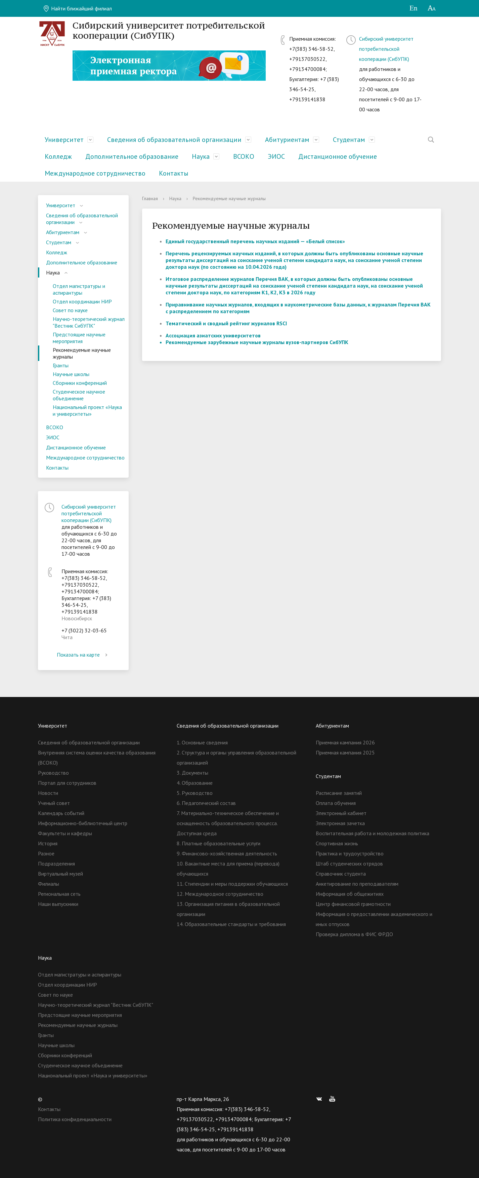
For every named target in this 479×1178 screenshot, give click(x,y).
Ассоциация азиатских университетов (213, 335)
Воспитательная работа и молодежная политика (372, 833)
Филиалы (48, 883)
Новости (48, 792)
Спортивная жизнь (337, 843)
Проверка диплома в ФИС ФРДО (354, 934)
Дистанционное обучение (337, 156)
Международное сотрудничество (95, 173)
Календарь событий (61, 813)
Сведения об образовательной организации (174, 139)
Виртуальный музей (60, 873)
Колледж (58, 156)
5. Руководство (195, 792)
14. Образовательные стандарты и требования (231, 924)
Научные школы (71, 374)
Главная (150, 198)
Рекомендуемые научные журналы (82, 353)
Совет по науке (70, 310)
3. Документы (192, 772)
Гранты (61, 365)
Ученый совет (54, 803)
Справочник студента (341, 873)
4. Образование (195, 782)
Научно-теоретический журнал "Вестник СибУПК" (89, 322)
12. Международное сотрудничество (220, 893)
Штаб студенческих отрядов (349, 863)
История (47, 843)
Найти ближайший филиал (77, 8)
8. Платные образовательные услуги (218, 843)
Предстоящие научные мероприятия (79, 337)
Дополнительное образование (131, 156)
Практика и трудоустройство (350, 853)
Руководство (53, 772)
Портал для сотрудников (67, 782)
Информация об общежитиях (350, 893)
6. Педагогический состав (206, 803)
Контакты (173, 173)
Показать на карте (83, 654)
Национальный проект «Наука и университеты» (87, 410)
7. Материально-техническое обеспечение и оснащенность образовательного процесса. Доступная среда (228, 823)
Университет (64, 139)
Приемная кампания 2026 (345, 742)
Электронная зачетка (340, 823)
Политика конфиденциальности (75, 1119)
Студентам (349, 139)
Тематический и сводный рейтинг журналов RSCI (226, 323)
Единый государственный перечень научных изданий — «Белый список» (255, 241)
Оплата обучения (336, 803)
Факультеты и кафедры (65, 833)
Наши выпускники (58, 903)
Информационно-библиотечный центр (82, 823)
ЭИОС (276, 156)
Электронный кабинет (341, 813)
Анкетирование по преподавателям (357, 883)
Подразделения (56, 863)
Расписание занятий (339, 792)
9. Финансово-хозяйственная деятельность (227, 853)
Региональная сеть (59, 893)
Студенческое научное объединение (79, 395)
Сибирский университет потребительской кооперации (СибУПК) (386, 48)
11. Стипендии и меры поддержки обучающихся (232, 883)
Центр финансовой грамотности (353, 903)
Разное (46, 853)
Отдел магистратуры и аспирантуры (79, 289)
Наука (201, 156)
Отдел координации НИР (82, 301)
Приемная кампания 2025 (345, 752)
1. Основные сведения (202, 742)
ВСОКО (243, 156)
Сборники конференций (80, 382)
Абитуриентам (287, 139)
